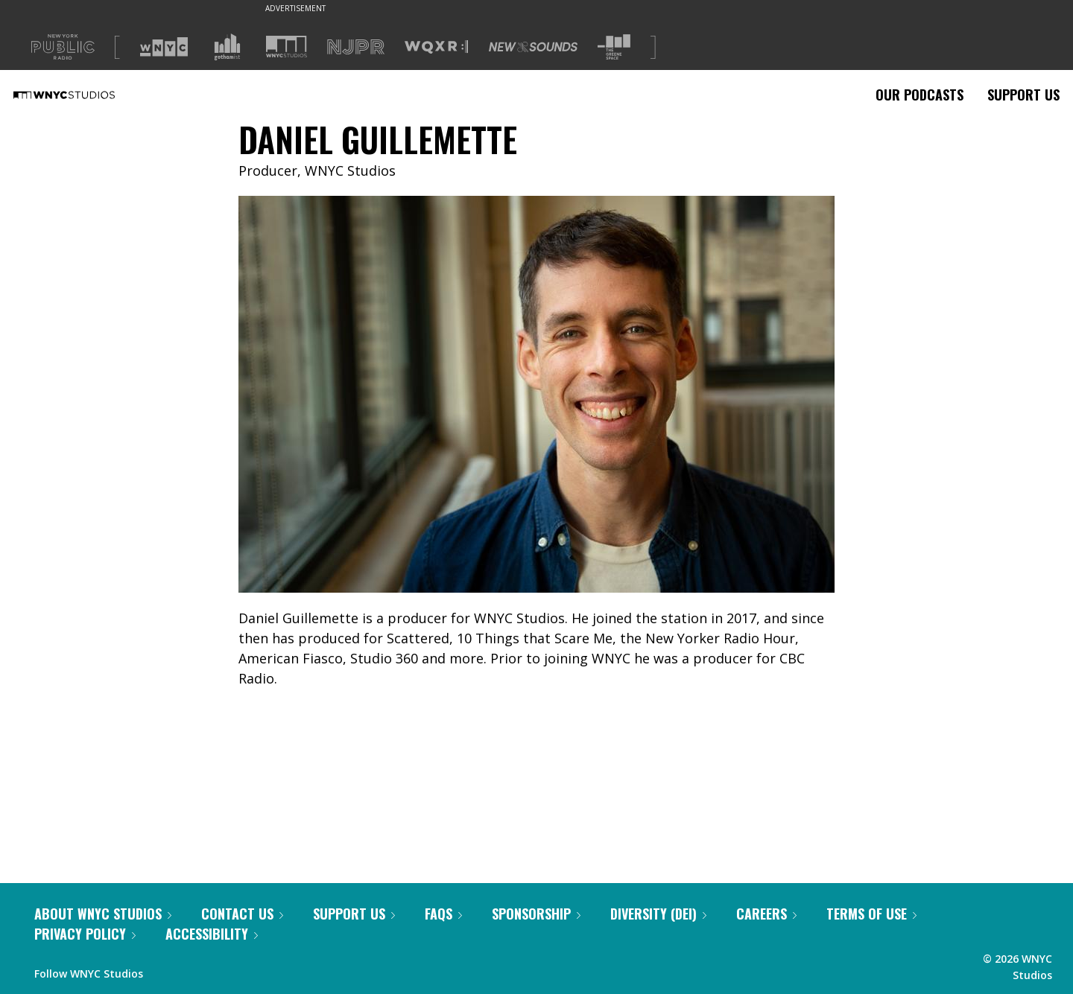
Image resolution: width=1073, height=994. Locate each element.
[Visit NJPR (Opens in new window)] (355, 47)
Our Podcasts (919, 94)
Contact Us (242, 913)
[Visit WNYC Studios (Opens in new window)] (286, 46)
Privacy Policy (85, 933)
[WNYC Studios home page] (82, 94)
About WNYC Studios (102, 913)
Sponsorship (536, 913)
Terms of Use (871, 913)
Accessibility (211, 933)
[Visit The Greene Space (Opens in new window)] (614, 47)
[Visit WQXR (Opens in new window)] (436, 47)
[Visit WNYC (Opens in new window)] (164, 47)
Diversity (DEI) (658, 913)
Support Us (1023, 94)
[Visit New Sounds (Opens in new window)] (533, 47)
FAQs (443, 913)
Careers (766, 913)
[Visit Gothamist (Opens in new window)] (227, 47)
